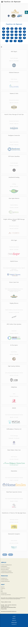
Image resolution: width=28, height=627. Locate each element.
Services (14, 620)
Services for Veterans (5, 569)
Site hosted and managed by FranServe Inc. (8, 611)
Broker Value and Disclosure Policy (8, 607)
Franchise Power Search (5, 581)
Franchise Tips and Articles (6, 594)
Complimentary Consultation (6, 571)
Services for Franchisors (5, 568)
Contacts (14, 624)
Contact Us (3, 588)
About (14, 618)
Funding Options (4, 566)
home (14, 616)
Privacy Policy (4, 608)
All (20, 41)
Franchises (14, 622)
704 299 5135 (6, 602)
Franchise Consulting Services (6, 564)
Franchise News (4, 593)
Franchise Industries (4, 579)
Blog (2, 591)
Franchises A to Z (4, 578)
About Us (2, 587)
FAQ (2, 590)
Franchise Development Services (7, 572)
